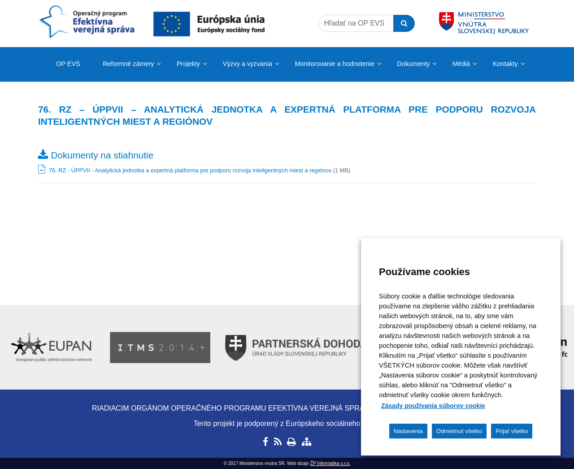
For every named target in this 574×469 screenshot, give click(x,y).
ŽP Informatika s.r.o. (330, 463)
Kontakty (505, 63)
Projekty (188, 63)
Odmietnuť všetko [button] (459, 431)
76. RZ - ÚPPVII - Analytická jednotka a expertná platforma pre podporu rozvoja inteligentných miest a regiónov (190, 170)
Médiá (461, 63)
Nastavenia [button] (408, 431)
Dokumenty (413, 63)
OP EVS (68, 63)
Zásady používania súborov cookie (433, 405)
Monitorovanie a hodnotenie (334, 63)
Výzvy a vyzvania (247, 63)
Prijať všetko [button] (512, 431)
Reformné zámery (128, 63)
